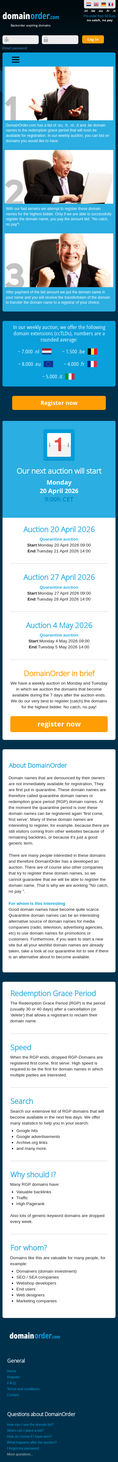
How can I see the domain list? (30, 1424)
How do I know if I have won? (29, 1436)
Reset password (14, 48)
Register (13, 1377)
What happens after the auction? (32, 1442)
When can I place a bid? (25, 1430)
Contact (13, 1395)
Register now (59, 403)
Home (11, 1371)
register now (59, 723)
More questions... (20, 1454)
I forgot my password (23, 1448)
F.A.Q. (12, 1383)
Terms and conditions (23, 1389)
